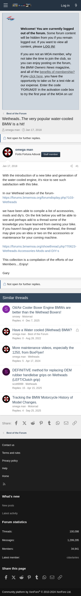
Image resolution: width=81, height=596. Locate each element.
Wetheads (33, 356)
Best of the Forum (38, 334)
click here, (36, 76)
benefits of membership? (57, 72)
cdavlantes (73, 557)
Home (5, 476)
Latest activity (10, 513)
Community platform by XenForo (36, 592)
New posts (8, 505)
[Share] (71, 166)
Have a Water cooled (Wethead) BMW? (42, 330)
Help (4, 468)
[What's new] (76, 5)
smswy (16, 316)
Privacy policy (10, 460)
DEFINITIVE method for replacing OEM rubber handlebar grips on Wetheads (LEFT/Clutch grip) (42, 374)
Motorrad (27, 316)
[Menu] (5, 5)
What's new (11, 496)
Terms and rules (11, 452)
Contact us (8, 445)
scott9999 (17, 384)
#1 (77, 166)
